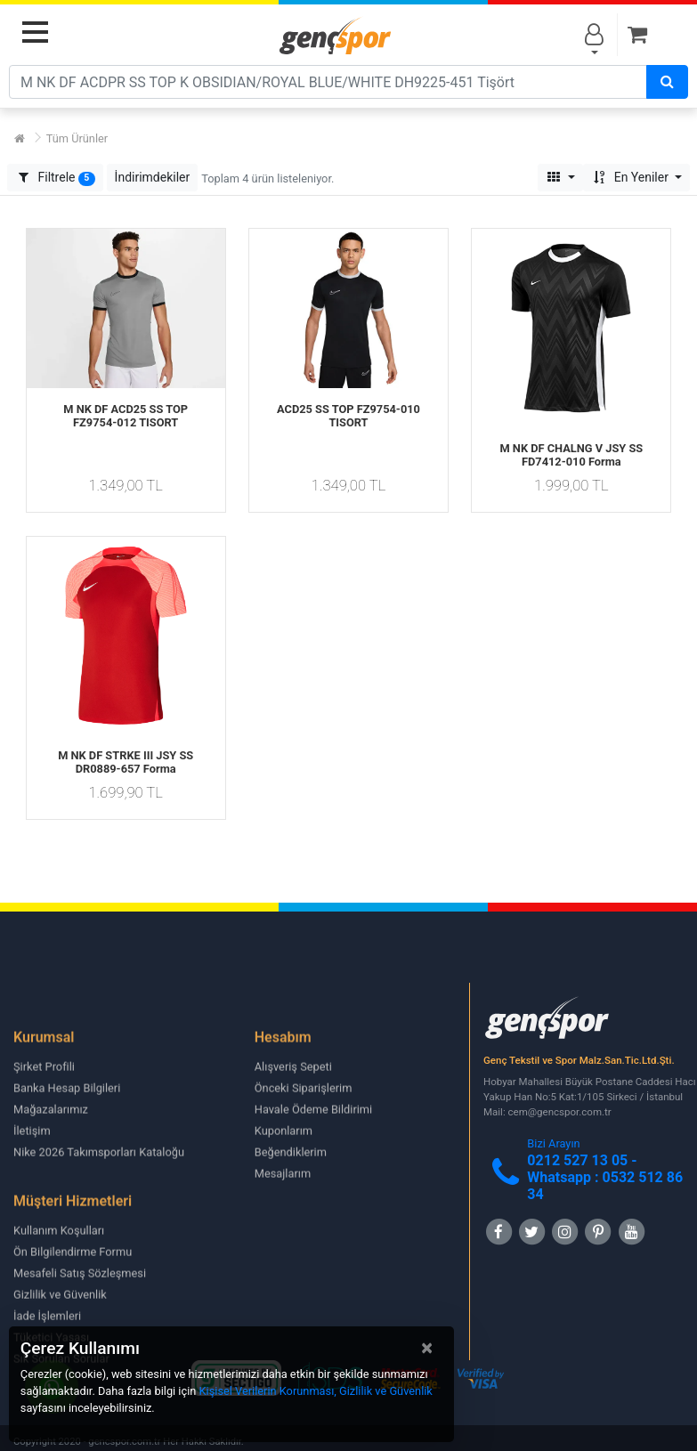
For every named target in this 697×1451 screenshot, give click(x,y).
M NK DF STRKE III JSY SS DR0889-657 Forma (125, 762)
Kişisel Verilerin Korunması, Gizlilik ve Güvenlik (316, 1391)
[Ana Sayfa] (19, 138)
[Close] (427, 1347)
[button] (153, 177)
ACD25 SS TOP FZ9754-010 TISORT (348, 415)
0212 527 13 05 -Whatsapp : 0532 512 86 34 (605, 1177)
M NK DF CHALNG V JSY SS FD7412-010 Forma (571, 455)
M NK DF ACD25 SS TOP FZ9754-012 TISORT (125, 415)
